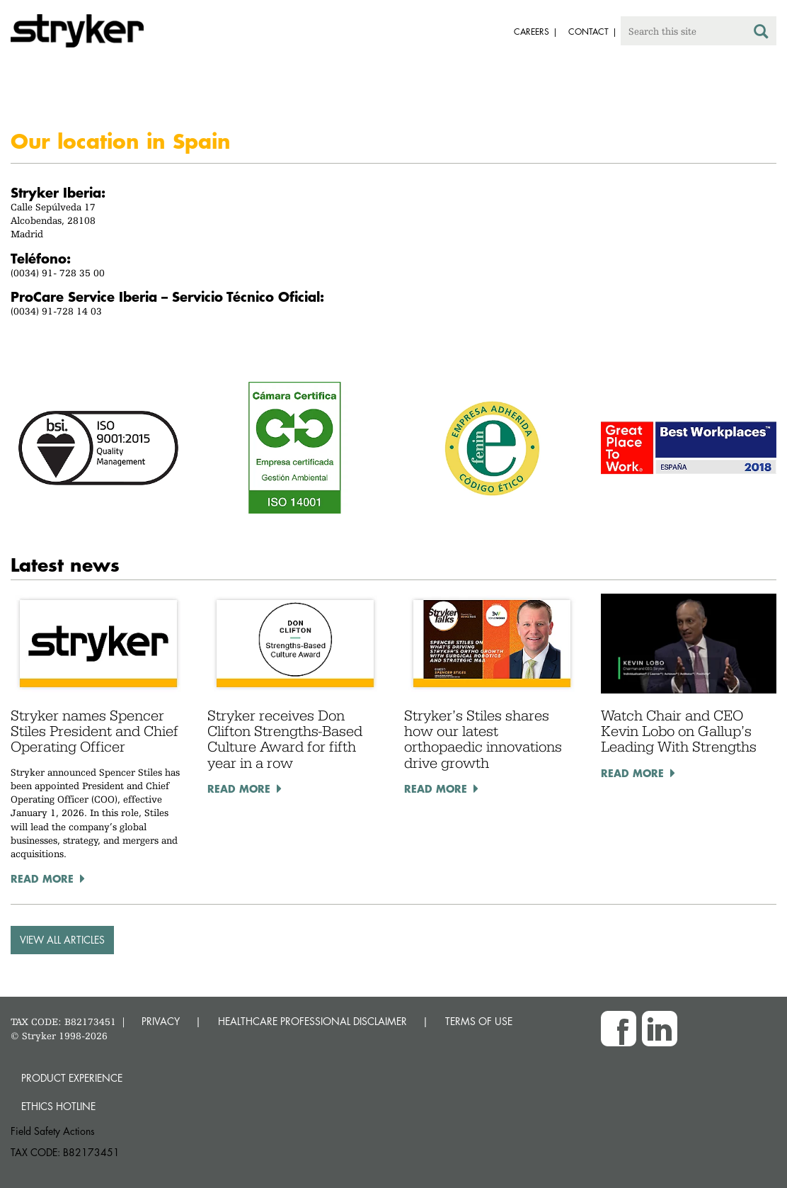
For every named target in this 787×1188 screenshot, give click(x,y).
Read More (42, 878)
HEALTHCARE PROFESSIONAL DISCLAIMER (312, 1021)
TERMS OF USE (478, 1021)
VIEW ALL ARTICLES (62, 939)
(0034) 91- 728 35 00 (58, 272)
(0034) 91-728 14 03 (56, 311)
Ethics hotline (58, 1106)
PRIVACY (161, 1021)
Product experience (71, 1078)
